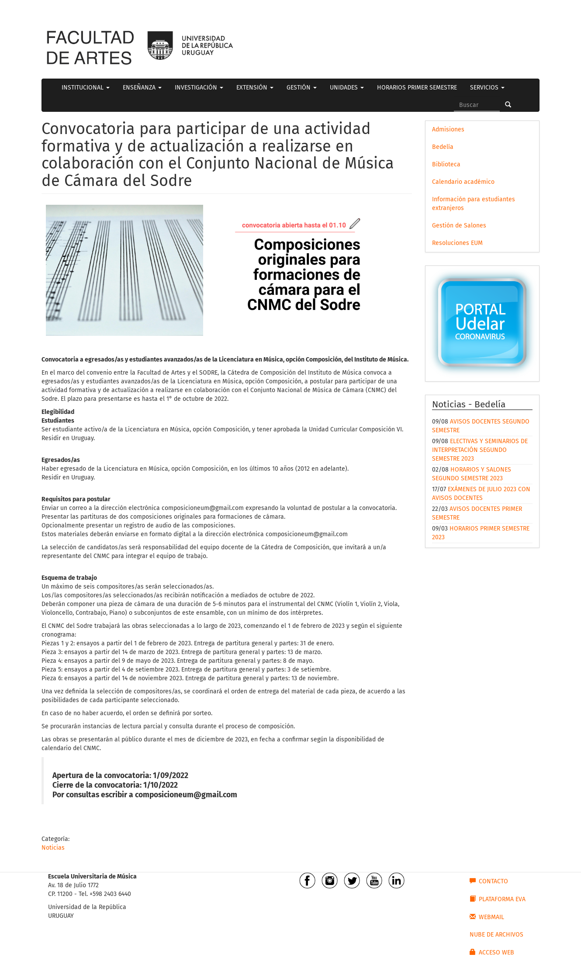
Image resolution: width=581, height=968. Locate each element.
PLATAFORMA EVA (498, 899)
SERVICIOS (487, 87)
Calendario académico (463, 182)
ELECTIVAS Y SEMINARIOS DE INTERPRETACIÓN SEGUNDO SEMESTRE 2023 (480, 449)
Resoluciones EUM (457, 243)
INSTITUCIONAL (86, 87)
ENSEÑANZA (142, 87)
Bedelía (442, 147)
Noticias (53, 847)
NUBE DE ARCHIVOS (496, 934)
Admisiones (448, 129)
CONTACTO (489, 881)
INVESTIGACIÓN (199, 87)
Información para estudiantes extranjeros (473, 204)
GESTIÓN (302, 87)
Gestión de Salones (459, 225)
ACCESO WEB (492, 952)
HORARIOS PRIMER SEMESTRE (417, 87)
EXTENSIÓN (254, 87)
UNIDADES (347, 87)
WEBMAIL (487, 917)
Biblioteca (446, 164)
